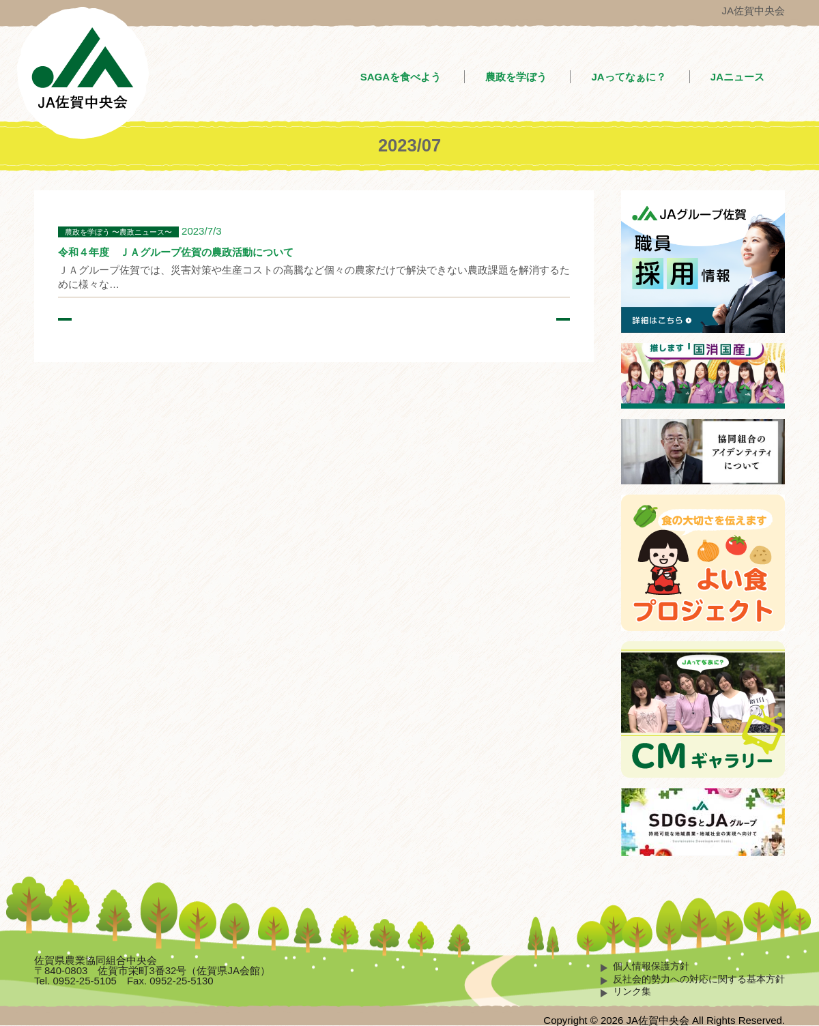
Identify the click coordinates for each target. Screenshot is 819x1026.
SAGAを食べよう (400, 77)
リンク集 (632, 991)
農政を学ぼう (516, 77)
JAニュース (737, 77)
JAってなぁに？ (628, 77)
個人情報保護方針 (651, 966)
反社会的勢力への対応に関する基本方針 (699, 979)
